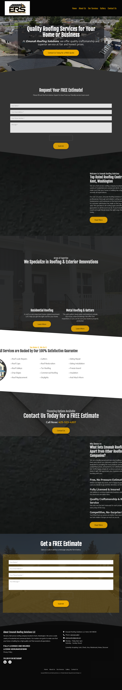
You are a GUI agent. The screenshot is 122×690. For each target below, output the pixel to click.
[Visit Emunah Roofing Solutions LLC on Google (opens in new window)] (5, 674)
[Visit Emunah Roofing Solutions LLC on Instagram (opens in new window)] (10, 674)
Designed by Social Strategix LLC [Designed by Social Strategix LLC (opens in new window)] (75, 685)
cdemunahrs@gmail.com (73, 650)
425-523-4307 (74, 647)
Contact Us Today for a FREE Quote (61, 53)
